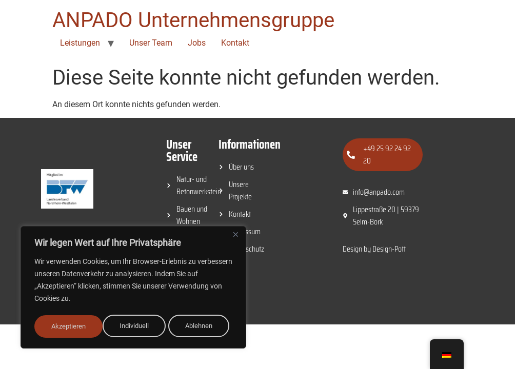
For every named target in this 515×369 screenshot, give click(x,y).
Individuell (66, 326)
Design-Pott (389, 248)
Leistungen (80, 43)
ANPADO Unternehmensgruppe (193, 20)
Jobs (197, 43)
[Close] (235, 237)
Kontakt (235, 43)
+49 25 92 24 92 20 (387, 154)
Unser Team (150, 43)
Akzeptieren (198, 326)
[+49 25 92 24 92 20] (351, 155)
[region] (133, 288)
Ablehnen (131, 326)
